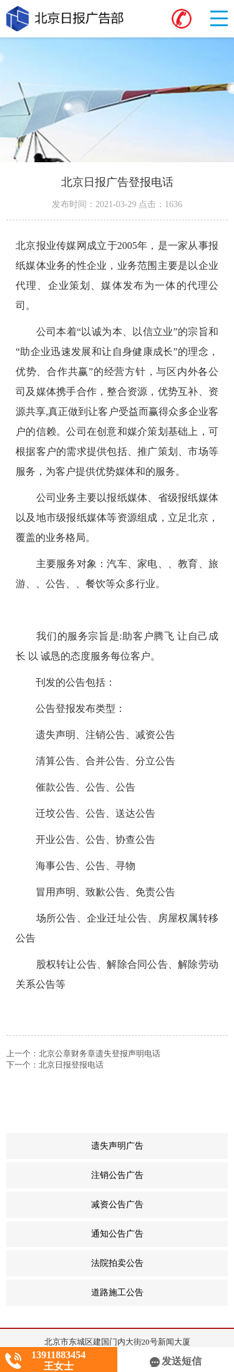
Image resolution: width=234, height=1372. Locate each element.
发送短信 (176, 1361)
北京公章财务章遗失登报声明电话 (99, 1053)
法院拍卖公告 (159, 1263)
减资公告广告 (159, 1205)
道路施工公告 (159, 1293)
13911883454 (58, 1355)
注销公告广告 (159, 1175)
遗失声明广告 (159, 1146)
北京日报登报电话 (71, 1064)
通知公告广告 (159, 1234)
